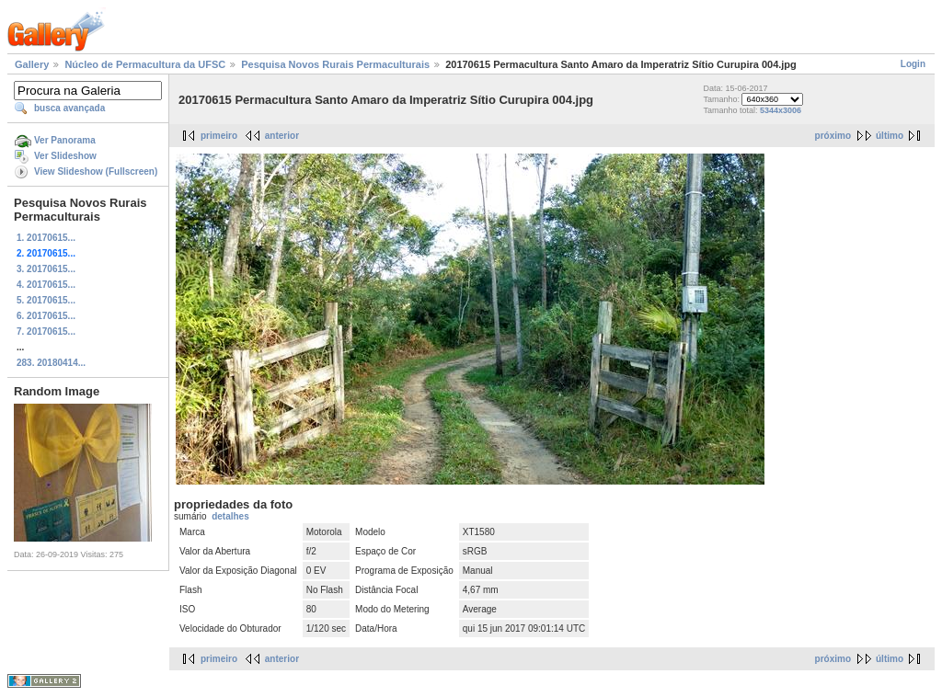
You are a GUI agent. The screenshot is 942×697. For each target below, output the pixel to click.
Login (913, 64)
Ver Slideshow (65, 156)
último (889, 136)
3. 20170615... (46, 269)
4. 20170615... (46, 285)
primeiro (219, 136)
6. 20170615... (46, 316)
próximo (833, 136)
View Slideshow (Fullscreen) (95, 171)
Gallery (32, 64)
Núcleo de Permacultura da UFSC (144, 64)
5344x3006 (780, 110)
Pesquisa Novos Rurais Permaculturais (335, 64)
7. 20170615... (46, 331)
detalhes (230, 516)
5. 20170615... (46, 300)
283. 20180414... (51, 363)
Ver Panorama (65, 140)
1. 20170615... (46, 238)
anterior (282, 136)
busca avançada (69, 108)
